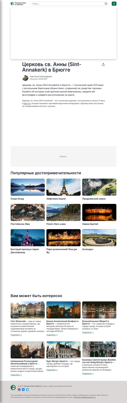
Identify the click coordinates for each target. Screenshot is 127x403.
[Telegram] (27, 389)
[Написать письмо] (19, 389)
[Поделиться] (103, 64)
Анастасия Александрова (41, 76)
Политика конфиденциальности (84, 397)
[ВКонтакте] (23, 389)
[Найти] (106, 3)
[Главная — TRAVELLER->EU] (18, 3)
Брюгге (27, 103)
